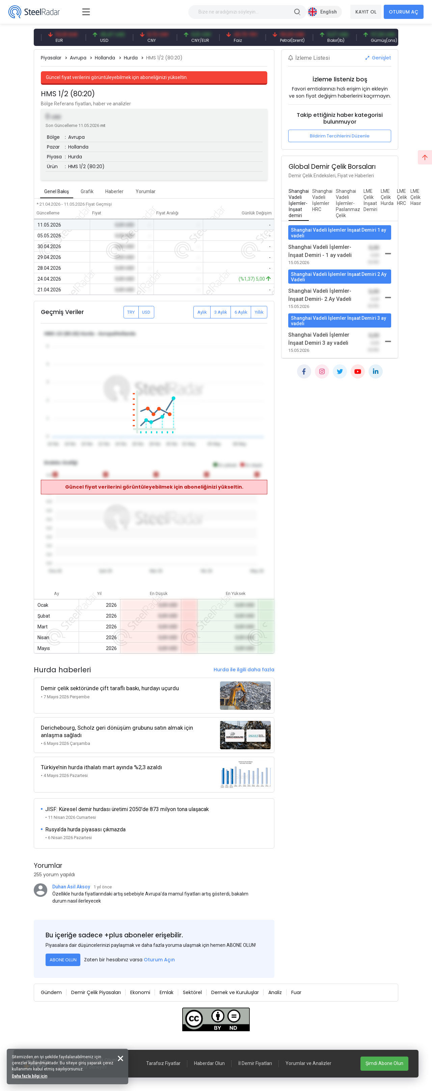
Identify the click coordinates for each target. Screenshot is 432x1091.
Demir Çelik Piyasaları (96, 992)
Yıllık (259, 312)
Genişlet (378, 57)
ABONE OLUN (63, 960)
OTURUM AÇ (403, 11)
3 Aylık (220, 312)
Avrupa (78, 57)
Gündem (51, 992)
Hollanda (105, 57)
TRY (131, 312)
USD (146, 312)
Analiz (275, 992)
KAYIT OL (365, 11)
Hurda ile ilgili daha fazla (244, 669)
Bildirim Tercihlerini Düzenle (340, 136)
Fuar (296, 992)
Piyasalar (51, 57)
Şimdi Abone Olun (384, 1063)
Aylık (202, 312)
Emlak (166, 992)
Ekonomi (140, 992)
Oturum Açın (159, 959)
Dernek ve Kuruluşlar (235, 992)
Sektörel (192, 992)
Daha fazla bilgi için (29, 1076)
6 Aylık (241, 312)
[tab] (299, 203)
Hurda (131, 57)
